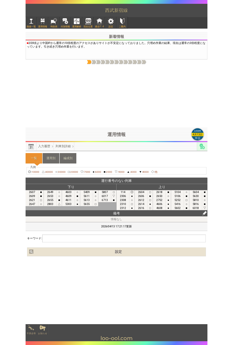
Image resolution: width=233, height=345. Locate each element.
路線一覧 (31, 26)
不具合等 (31, 333)
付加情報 (65, 26)
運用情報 (42, 26)
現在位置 (88, 26)
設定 (111, 26)
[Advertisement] (116, 96)
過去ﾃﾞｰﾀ (99, 26)
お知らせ (42, 333)
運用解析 (76, 26)
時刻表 (54, 26)
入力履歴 (44, 146)
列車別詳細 (63, 146)
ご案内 (122, 26)
